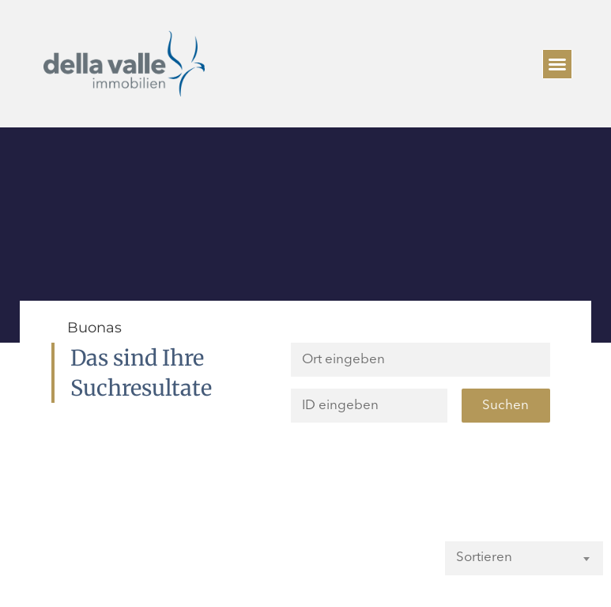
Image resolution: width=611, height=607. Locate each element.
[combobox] (524, 557)
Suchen (505, 405)
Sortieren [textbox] (484, 557)
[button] (557, 64)
